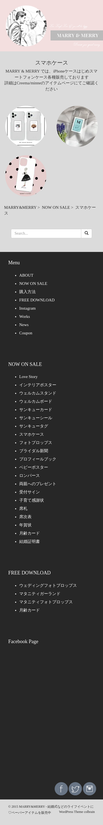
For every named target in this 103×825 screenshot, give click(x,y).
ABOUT (26, 275)
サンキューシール (35, 418)
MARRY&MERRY (20, 207)
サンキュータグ (33, 426)
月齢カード (29, 533)
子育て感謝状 (31, 500)
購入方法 (27, 292)
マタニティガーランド (39, 593)
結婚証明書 (29, 541)
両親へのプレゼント (37, 484)
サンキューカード (35, 409)
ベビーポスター (33, 467)
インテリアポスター (37, 385)
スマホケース (31, 434)
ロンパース (29, 475)
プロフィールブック (37, 459)
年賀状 (25, 525)
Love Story (28, 376)
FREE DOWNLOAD (37, 300)
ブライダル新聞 (33, 451)
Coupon (25, 333)
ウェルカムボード (35, 401)
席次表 (25, 517)
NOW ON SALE (56, 207)
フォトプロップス (35, 442)
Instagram (27, 308)
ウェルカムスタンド (37, 393)
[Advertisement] (51, 721)
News (24, 325)
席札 (23, 508)
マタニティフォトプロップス (46, 602)
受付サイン (29, 492)
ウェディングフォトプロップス (48, 585)
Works (24, 316)
